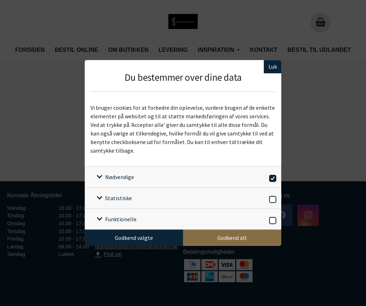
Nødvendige (119, 177)
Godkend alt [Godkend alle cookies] (232, 237)
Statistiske (118, 198)
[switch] (271, 177)
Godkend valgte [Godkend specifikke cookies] (134, 237)
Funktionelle (121, 219)
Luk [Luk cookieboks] (272, 66)
